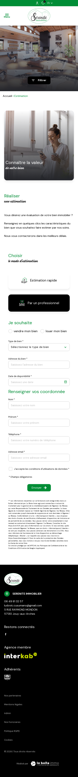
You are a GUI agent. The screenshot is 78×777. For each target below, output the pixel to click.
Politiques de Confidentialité (51, 545)
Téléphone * (14, 434)
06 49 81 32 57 (13, 601)
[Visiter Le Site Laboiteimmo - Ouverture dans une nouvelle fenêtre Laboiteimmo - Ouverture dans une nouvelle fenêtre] (44, 763)
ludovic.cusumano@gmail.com (23, 605)
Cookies (8, 739)
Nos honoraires (12, 722)
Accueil (7, 96)
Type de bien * (15, 341)
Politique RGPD (12, 731)
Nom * (11, 399)
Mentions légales (13, 704)
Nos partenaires (12, 695)
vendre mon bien (26, 331)
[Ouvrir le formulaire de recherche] (39, 80)
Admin (7, 713)
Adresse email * (16, 451)
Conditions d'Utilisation (17, 548)
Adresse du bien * (17, 358)
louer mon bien (56, 331)
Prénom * (13, 416)
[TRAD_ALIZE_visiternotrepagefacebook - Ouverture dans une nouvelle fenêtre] (5, 634)
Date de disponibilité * (20, 376)
